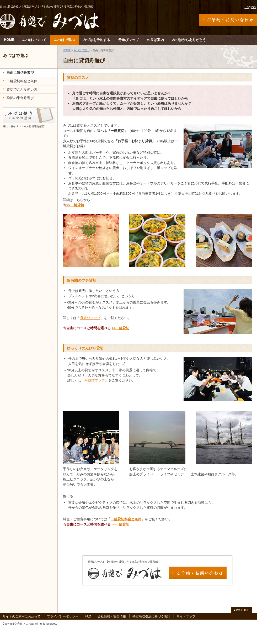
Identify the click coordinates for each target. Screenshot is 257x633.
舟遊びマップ (128, 40)
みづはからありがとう (189, 40)
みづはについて (34, 40)
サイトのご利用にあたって (21, 616)
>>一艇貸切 (75, 205)
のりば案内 (155, 40)
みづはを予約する (96, 40)
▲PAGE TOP (241, 610)
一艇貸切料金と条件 (126, 519)
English (250, 7)
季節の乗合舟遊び (20, 98)
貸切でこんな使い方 (22, 89)
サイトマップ (185, 616)
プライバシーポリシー (62, 616)
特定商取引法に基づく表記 (151, 616)
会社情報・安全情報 (112, 616)
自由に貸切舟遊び (20, 73)
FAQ (88, 616)
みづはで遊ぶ (64, 40)
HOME (9, 40)
